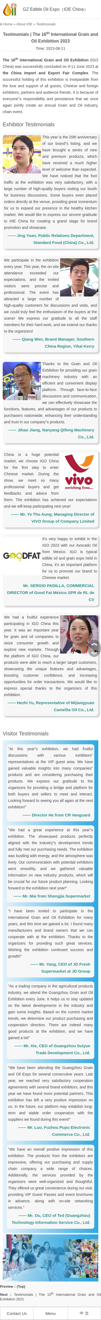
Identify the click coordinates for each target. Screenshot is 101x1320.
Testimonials (46, 24)
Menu (51, 1313)
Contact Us (17, 1313)
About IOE (24, 24)
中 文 (84, 1313)
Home (8, 24)
